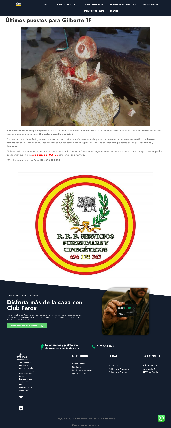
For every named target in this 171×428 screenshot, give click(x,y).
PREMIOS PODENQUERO (94, 11)
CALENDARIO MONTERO (94, 4)
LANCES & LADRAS (150, 4)
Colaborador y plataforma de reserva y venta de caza (62, 346)
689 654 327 (105, 346)
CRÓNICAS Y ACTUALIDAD (67, 4)
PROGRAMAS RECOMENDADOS (123, 4)
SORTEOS (114, 11)
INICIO (47, 4)
